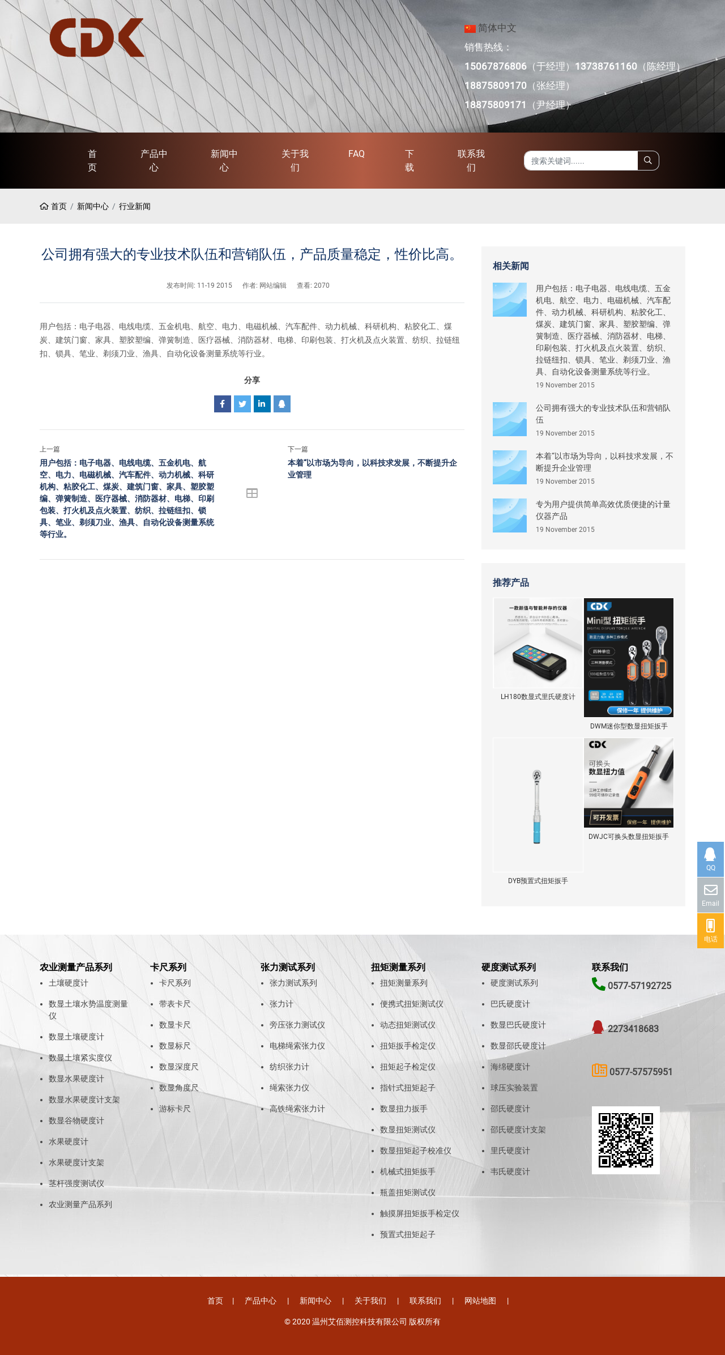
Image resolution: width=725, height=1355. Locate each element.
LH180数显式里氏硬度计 (538, 697)
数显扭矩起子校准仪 (415, 1150)
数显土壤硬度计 (76, 1036)
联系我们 (471, 160)
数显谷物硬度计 (76, 1120)
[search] (648, 161)
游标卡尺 (175, 1108)
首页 (92, 160)
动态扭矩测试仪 (408, 1024)
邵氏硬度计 (510, 1108)
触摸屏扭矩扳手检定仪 (419, 1213)
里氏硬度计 (510, 1150)
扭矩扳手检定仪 (408, 1045)
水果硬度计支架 (76, 1162)
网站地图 (480, 1300)
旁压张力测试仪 (297, 1024)
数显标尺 (175, 1045)
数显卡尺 (175, 1024)
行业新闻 (135, 206)
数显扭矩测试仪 (408, 1129)
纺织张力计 (289, 1066)
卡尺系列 (175, 982)
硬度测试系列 (514, 982)
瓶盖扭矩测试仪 (408, 1192)
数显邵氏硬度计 (518, 1045)
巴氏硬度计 (510, 1003)
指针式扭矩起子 (408, 1087)
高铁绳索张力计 (297, 1108)
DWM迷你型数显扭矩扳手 (629, 726)
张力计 (281, 1003)
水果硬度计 (68, 1141)
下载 (409, 160)
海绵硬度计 (510, 1066)
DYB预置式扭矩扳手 (538, 881)
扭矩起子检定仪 (408, 1066)
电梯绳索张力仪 (297, 1045)
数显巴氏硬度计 (518, 1024)
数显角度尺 (179, 1087)
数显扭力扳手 (404, 1108)
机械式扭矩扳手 (408, 1171)
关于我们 (295, 160)
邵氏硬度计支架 (518, 1129)
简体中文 (497, 27)
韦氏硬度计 (510, 1171)
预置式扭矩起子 (408, 1234)
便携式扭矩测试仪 (411, 1003)
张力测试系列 (293, 982)
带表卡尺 (175, 1003)
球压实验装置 (514, 1087)
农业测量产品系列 (80, 1204)
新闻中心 (224, 160)
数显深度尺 (179, 1066)
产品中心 (154, 160)
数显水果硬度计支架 (84, 1099)
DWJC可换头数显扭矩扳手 (628, 837)
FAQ (356, 153)
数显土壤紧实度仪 (80, 1057)
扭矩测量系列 (404, 982)
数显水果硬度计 (76, 1078)
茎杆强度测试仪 (76, 1183)
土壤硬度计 (68, 982)
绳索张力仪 (289, 1087)
